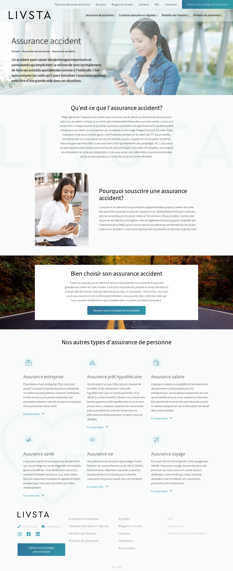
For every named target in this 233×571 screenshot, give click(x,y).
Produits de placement (207, 15)
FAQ (157, 4)
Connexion (171, 4)
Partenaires (125, 541)
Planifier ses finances (174, 15)
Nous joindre (126, 548)
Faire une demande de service (72, 4)
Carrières (144, 4)
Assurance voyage (168, 454)
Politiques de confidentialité (186, 533)
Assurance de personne (99, 15)
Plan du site (175, 526)
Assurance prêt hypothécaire (114, 376)
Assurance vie (100, 454)
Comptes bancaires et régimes (137, 15)
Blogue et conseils (122, 4)
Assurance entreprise (43, 376)
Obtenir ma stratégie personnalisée (207, 4)
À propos (101, 4)
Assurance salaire (167, 376)
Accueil (16, 51)
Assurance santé (38, 454)
